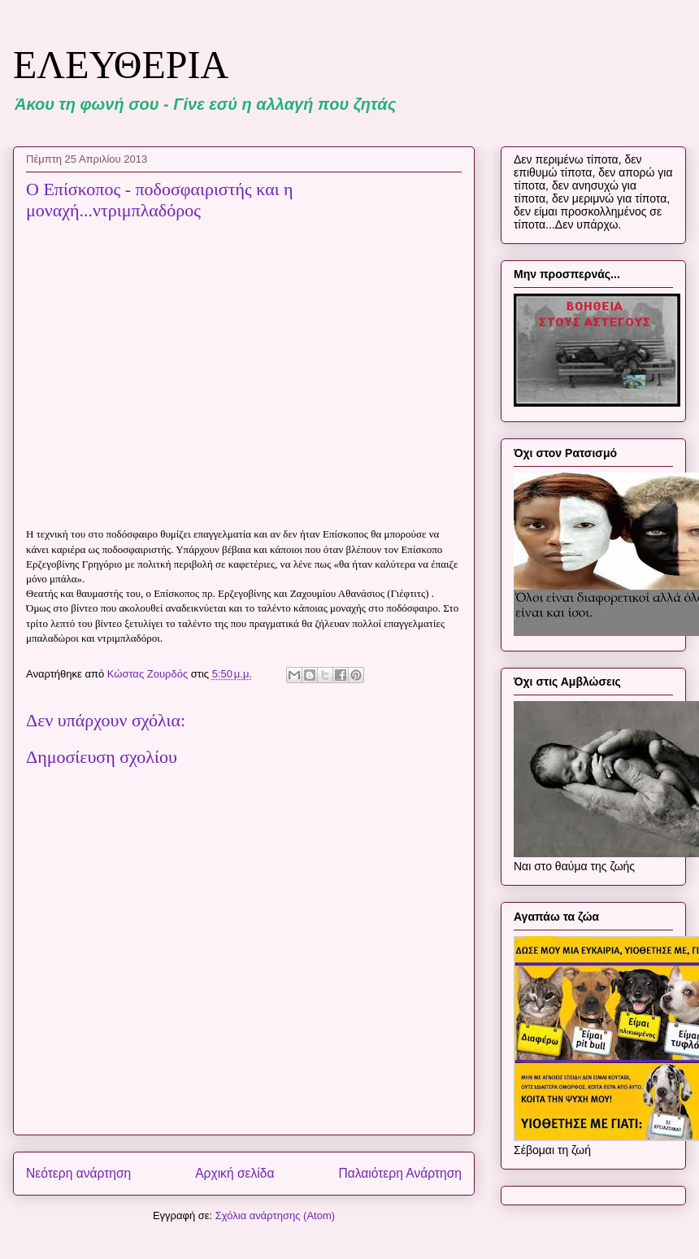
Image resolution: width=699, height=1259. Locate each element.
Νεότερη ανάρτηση (78, 1173)
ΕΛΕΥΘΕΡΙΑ (120, 64)
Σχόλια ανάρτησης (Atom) (275, 1215)
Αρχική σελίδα (234, 1173)
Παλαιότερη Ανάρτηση (400, 1173)
